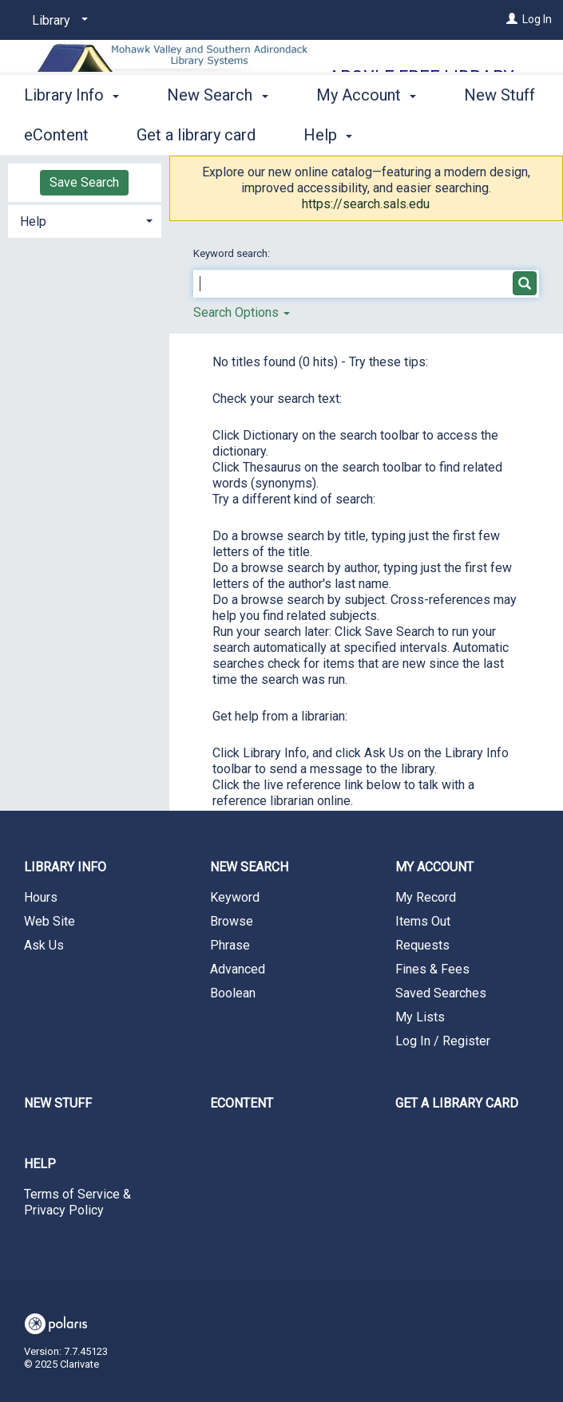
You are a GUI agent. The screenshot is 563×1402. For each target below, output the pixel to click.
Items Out (422, 921)
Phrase (230, 945)
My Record (425, 897)
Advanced (237, 969)
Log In (537, 19)
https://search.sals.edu (366, 203)
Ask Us (44, 945)
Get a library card (456, 1103)
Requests (422, 945)
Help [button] (33, 221)
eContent (241, 1103)
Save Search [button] (84, 182)
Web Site (49, 921)
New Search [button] (217, 132)
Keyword (235, 897)
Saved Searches (440, 993)
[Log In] (511, 19)
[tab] (84, 220)
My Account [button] (434, 867)
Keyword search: (232, 253)
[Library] (57, 21)
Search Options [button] (241, 312)
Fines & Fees (432, 969)
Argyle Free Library (421, 77)
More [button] (347, 134)
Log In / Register (442, 1041)
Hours (40, 897)
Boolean (233, 993)
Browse (231, 921)
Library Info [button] (71, 132)
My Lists (420, 1017)
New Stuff (58, 1103)
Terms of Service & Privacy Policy (77, 1202)
